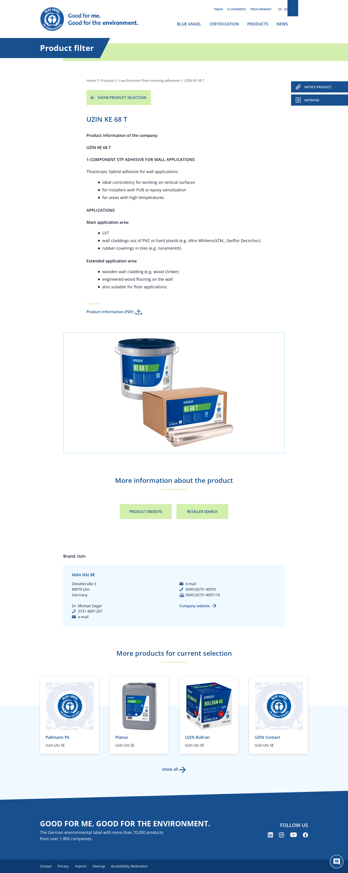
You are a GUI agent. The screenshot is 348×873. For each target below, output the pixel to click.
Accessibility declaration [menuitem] (133, 866)
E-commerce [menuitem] (236, 9)
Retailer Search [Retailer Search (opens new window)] (202, 511)
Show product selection (122, 97)
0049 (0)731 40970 (201, 589)
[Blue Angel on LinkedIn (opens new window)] (270, 835)
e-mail (83, 616)
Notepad (311, 100)
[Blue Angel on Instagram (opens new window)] (281, 835)
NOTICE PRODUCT (317, 87)
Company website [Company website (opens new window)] (194, 605)
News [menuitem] (282, 24)
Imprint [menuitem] (82, 866)
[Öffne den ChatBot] (337, 862)
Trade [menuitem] (218, 9)
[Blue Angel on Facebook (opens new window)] (305, 835)
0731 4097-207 (90, 611)
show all (170, 769)
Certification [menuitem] (224, 24)
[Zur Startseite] (93, 19)
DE (280, 9)
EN (286, 9)
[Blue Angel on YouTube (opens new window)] (293, 835)
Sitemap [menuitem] (102, 866)
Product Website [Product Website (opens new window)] (145, 511)
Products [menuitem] (257, 24)
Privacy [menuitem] (64, 866)
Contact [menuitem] (46, 866)
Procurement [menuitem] (261, 9)
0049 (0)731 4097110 (203, 594)
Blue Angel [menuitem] (189, 24)
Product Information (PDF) (110, 311)
